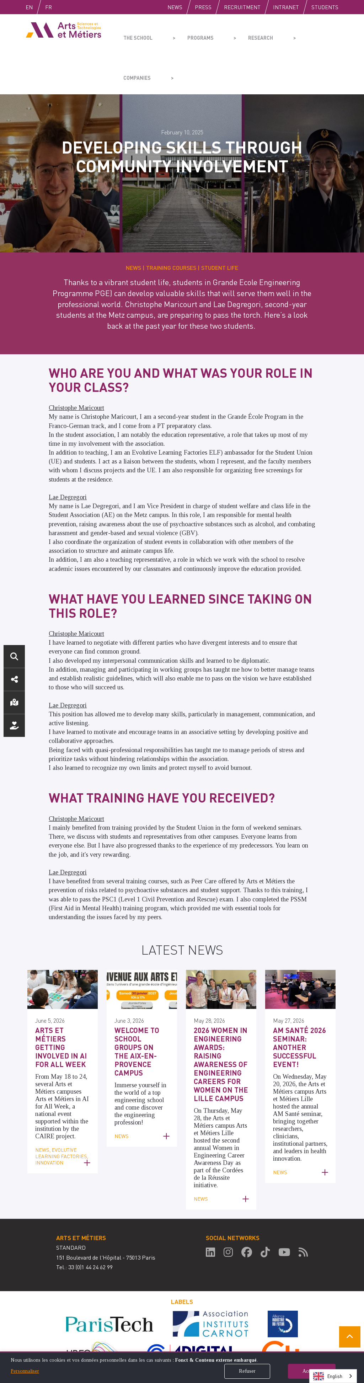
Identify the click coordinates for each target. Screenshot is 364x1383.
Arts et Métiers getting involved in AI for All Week (61, 1001)
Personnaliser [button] (25, 1371)
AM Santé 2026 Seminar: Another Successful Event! (296, 1004)
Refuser (247, 1371)
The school (136, 34)
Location (14, 702)
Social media (14, 679)
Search (14, 656)
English (37, 7)
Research (237, 34)
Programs (187, 34)
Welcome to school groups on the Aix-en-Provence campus (138, 1004)
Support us (14, 725)
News (174, 7)
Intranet (286, 7)
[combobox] (333, 1376)
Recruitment (242, 7)
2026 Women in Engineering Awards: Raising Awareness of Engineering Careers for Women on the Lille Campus (220, 1016)
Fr (63, 7)
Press (203, 7)
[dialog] (182, 1367)
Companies (287, 34)
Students (324, 7)
